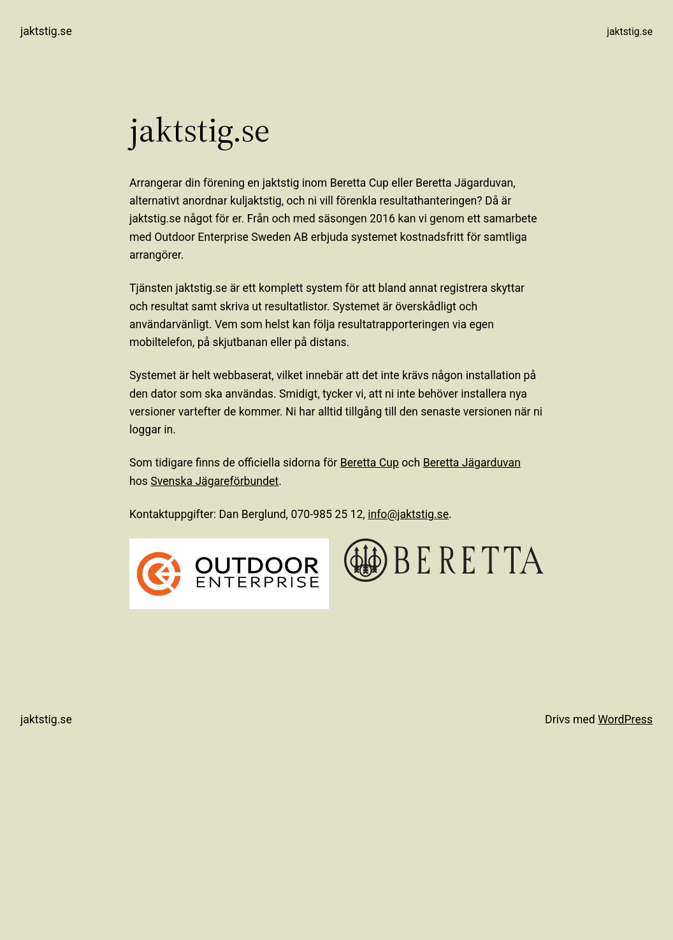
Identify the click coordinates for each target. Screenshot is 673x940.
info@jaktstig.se (408, 514)
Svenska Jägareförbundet (214, 481)
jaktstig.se (46, 31)
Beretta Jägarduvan (472, 462)
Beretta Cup (369, 462)
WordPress (625, 719)
